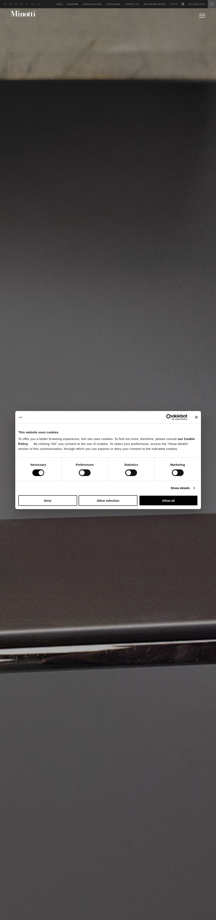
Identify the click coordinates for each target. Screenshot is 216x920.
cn (32, 4)
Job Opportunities (154, 4)
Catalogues (113, 4)
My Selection (202, 4)
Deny (48, 500)
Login (59, 4)
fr (21, 4)
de (15, 4)
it (10, 4)
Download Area (92, 4)
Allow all (168, 500)
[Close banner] (196, 417)
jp (38, 4)
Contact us (132, 4)
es (27, 4)
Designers (72, 4)
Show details (180, 488)
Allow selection (108, 500)
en (5, 4)
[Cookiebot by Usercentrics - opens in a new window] (169, 417)
